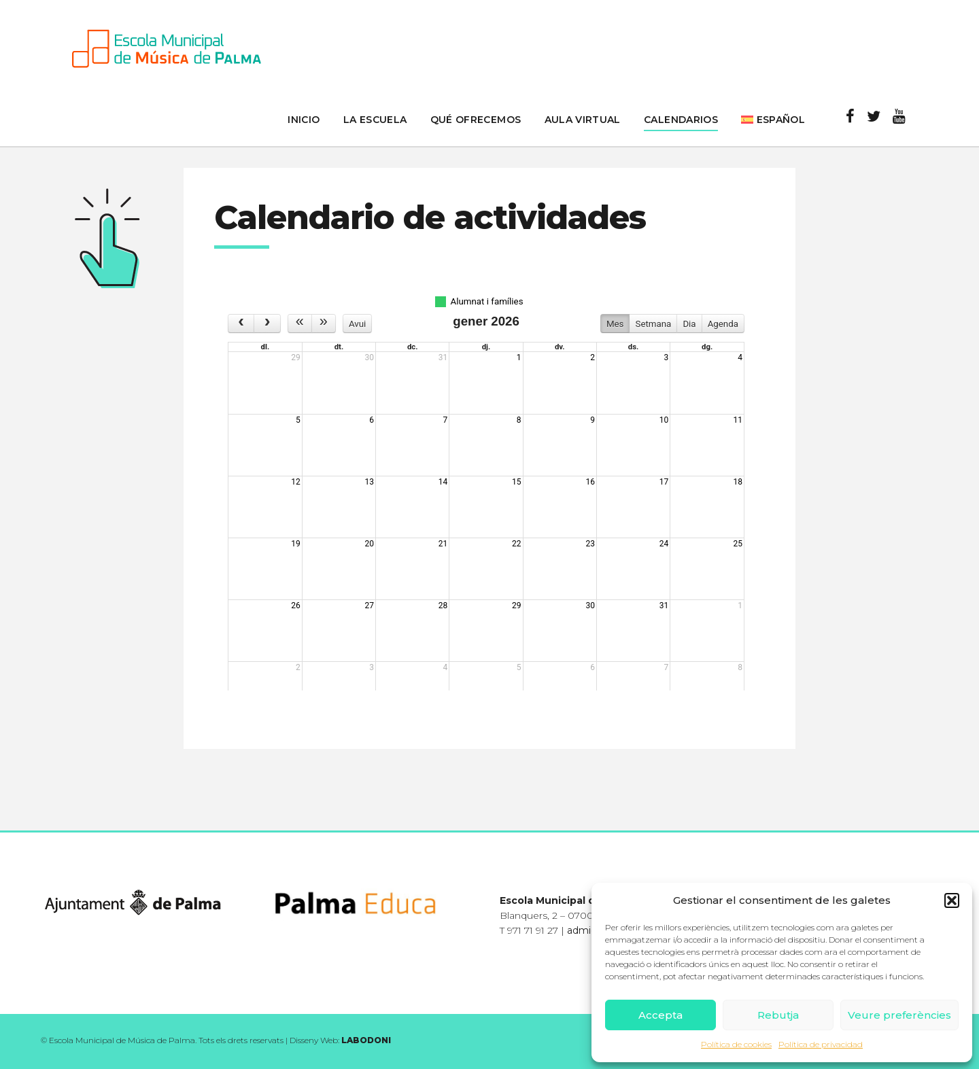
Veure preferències (899, 1015)
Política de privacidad (820, 1044)
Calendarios (681, 119)
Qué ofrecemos (475, 119)
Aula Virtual (583, 119)
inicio (304, 119)
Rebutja (778, 1015)
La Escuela (375, 119)
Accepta (660, 1015)
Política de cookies (736, 1044)
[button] (952, 900)
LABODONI (366, 1040)
